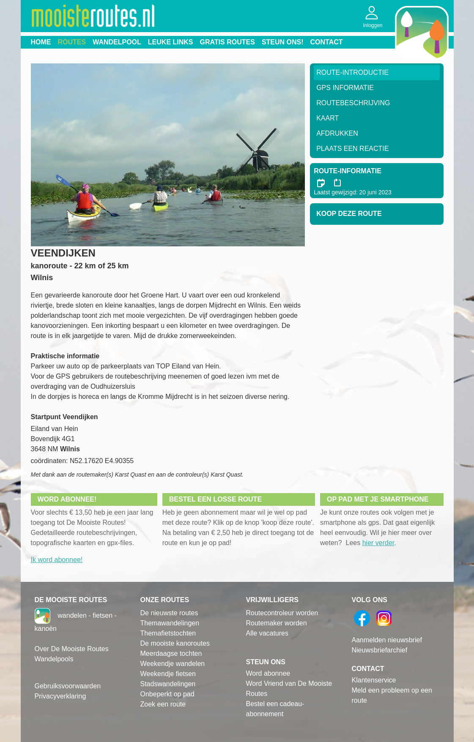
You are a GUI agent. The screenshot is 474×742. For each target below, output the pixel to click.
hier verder (378, 542)
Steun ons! (283, 42)
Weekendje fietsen (168, 673)
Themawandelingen (170, 623)
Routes (72, 42)
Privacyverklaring (60, 696)
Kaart (327, 118)
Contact (326, 42)
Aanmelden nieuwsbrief (387, 640)
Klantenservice (374, 680)
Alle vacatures (267, 633)
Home (41, 42)
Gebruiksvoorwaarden (68, 686)
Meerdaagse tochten (171, 653)
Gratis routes (227, 42)
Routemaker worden (276, 623)
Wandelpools (54, 659)
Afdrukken (337, 133)
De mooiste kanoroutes (175, 643)
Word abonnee (268, 673)
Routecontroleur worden (282, 613)
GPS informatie (345, 87)
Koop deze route (348, 213)
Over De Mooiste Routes (72, 648)
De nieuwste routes (169, 613)
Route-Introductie (352, 72)
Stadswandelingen (168, 683)
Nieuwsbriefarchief (380, 650)
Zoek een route (163, 704)
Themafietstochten (168, 633)
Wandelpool (117, 42)
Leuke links (170, 42)
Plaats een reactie (352, 148)
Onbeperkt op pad (167, 694)
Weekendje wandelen (172, 663)
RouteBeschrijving (353, 102)
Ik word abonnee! (57, 559)
